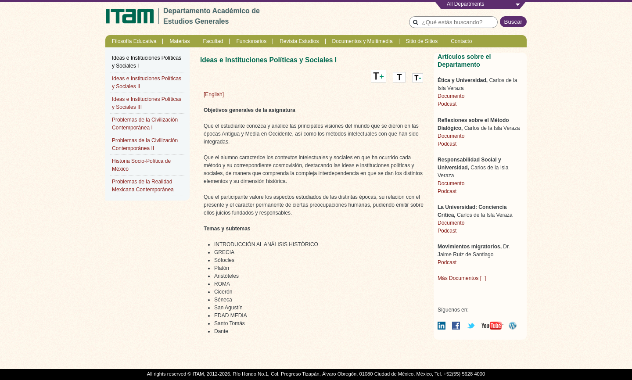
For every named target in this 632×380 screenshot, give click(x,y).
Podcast (447, 104)
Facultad (213, 41)
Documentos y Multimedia (362, 41)
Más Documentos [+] (462, 278)
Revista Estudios (299, 41)
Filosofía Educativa (134, 41)
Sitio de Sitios (422, 41)
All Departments (465, 4)
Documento (451, 96)
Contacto (461, 41)
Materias (179, 41)
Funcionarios (251, 41)
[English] (214, 94)
